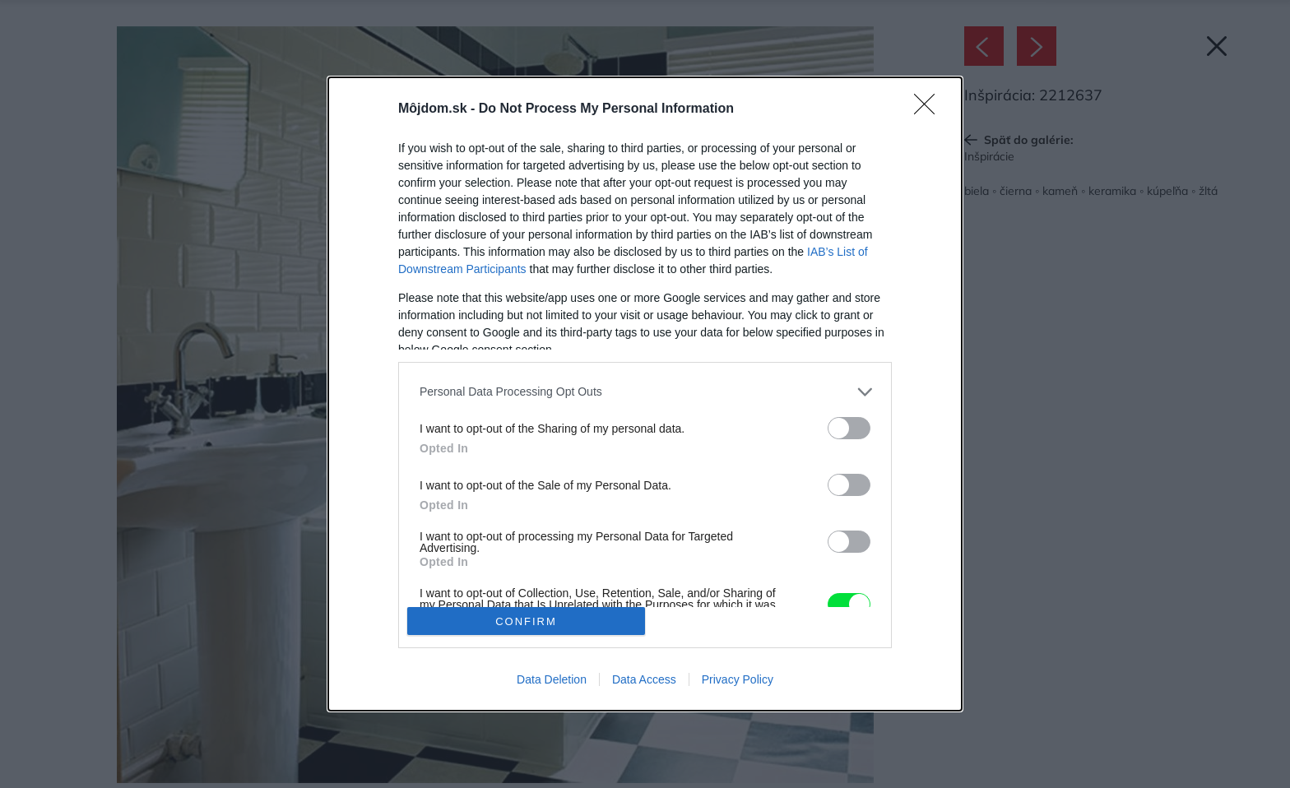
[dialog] (645, 394)
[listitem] (645, 392)
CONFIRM (526, 621)
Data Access (644, 679)
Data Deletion (552, 679)
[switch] (849, 428)
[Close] (929, 109)
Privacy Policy (737, 679)
